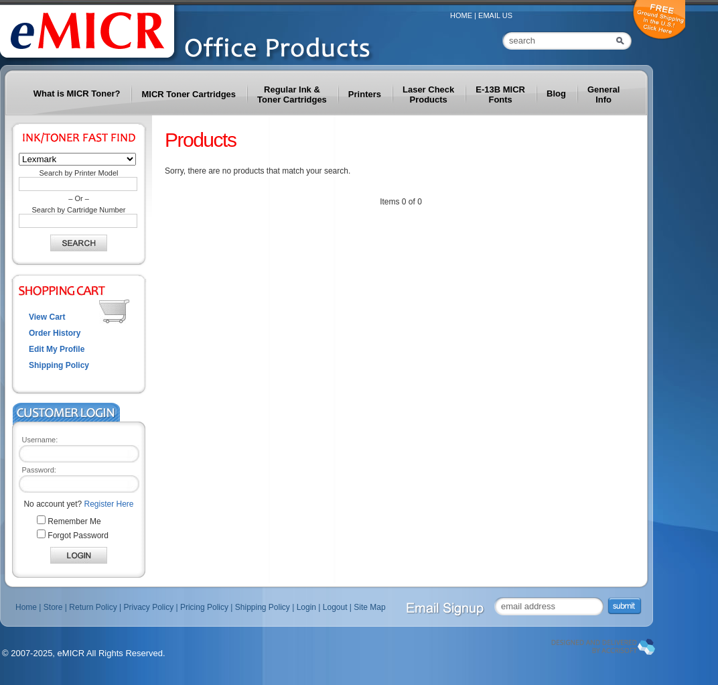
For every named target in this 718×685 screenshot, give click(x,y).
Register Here (109, 504)
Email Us (495, 15)
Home (461, 15)
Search (621, 41)
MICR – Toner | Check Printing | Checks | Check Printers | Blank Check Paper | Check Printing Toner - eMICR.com (201, 34)
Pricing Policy (204, 607)
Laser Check (428, 94)
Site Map (369, 607)
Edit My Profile (56, 349)
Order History (54, 333)
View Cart (47, 317)
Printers (364, 94)
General (603, 94)
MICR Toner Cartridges (188, 94)
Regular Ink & (292, 94)
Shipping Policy (59, 365)
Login (306, 607)
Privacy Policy (148, 607)
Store (53, 607)
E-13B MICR (500, 94)
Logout (335, 607)
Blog (556, 93)
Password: (39, 470)
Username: (40, 440)
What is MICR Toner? (77, 93)
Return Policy (93, 607)
